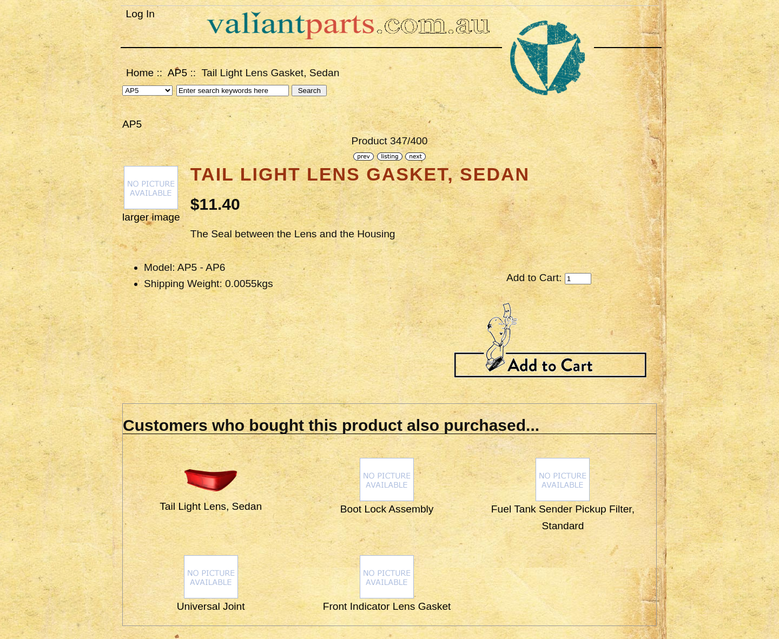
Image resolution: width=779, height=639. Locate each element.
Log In (140, 13)
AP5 (177, 72)
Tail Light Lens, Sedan (211, 506)
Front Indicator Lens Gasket (387, 606)
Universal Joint (211, 606)
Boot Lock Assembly (387, 509)
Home (140, 72)
